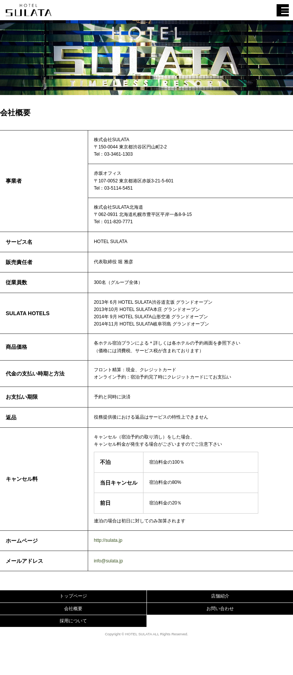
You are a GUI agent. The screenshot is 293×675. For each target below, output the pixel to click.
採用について (73, 620)
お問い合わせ (220, 608)
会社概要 (73, 608)
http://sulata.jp (108, 540)
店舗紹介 (220, 596)
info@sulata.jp (108, 561)
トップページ (73, 596)
